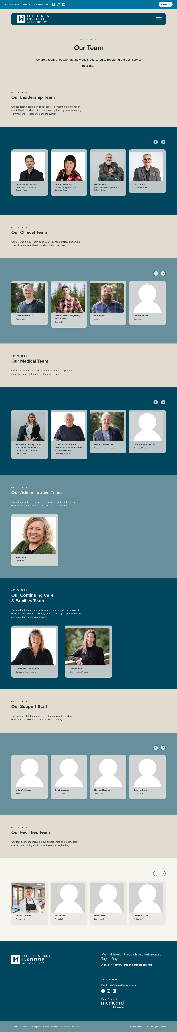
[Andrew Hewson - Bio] (29, 905)
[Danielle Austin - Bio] (147, 305)
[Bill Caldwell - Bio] (108, 175)
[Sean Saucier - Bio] (69, 905)
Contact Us (65, 1026)
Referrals (75, 1026)
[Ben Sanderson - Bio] (69, 780)
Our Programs (36, 1026)
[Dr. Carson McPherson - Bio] (29, 175)
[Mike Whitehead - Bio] (29, 780)
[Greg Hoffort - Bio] (147, 174)
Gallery (46, 1026)
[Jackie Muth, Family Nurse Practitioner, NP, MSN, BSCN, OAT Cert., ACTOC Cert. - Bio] (29, 437)
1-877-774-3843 (109, 979)
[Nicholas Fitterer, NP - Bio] (108, 434)
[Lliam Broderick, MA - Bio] (29, 305)
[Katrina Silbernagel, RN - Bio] (147, 434)
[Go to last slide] (155, 144)
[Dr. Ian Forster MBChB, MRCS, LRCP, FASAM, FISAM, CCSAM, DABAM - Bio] (69, 437)
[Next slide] (163, 144)
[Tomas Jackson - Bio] (147, 905)
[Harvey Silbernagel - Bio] (108, 780)
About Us (14, 1026)
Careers (165, 4)
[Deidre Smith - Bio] (88, 654)
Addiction (24, 1026)
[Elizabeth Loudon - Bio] (69, 175)
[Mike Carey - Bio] (108, 905)
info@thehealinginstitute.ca (122, 985)
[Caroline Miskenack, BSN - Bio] (34, 654)
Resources (55, 1026)
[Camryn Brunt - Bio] (147, 780)
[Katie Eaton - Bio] (34, 543)
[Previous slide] (155, 276)
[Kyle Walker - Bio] (108, 305)
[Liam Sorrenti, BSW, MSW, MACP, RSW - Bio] (69, 307)
